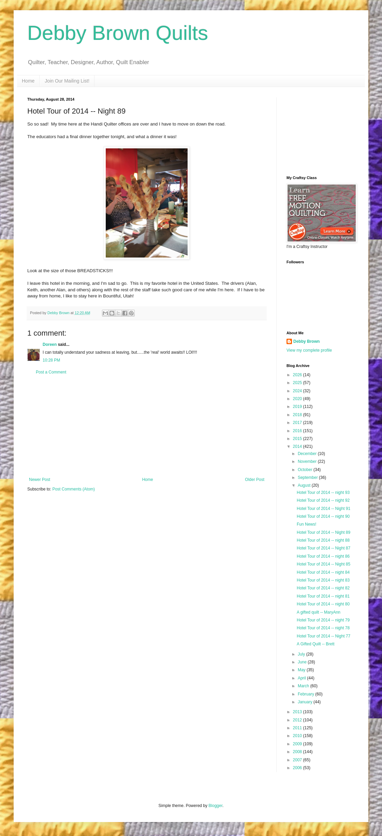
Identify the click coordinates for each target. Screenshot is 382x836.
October (305, 469)
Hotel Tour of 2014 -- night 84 (323, 572)
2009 (298, 744)
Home (28, 81)
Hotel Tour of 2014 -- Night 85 (323, 564)
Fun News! (306, 524)
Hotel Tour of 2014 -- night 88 (323, 540)
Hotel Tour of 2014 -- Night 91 (323, 508)
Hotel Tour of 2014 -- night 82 (323, 588)
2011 (298, 727)
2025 (298, 382)
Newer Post (39, 479)
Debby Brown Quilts (117, 32)
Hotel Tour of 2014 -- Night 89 (323, 532)
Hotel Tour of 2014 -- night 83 (323, 580)
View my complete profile (309, 350)
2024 (298, 390)
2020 (298, 398)
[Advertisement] (147, 426)
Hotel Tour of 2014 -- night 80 (323, 604)
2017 (298, 422)
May (302, 670)
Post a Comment (51, 372)
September (308, 477)
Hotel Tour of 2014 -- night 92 (323, 500)
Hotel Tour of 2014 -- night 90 (323, 516)
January (305, 702)
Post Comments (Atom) (73, 489)
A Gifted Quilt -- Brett (316, 644)
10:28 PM (51, 360)
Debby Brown (306, 341)
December (308, 453)
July (302, 654)
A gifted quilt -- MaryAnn (318, 612)
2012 (298, 720)
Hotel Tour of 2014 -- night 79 (323, 620)
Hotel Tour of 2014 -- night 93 (323, 492)
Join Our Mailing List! (67, 81)
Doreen (50, 344)
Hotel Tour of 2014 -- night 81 (323, 596)
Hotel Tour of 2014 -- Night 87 (323, 548)
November (308, 461)
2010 (298, 735)
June (303, 662)
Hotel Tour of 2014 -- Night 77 (323, 636)
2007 (298, 760)
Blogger (215, 805)
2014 (298, 446)
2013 (298, 711)
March (304, 686)
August (305, 485)
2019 (298, 406)
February (306, 694)
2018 (298, 414)
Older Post (254, 479)
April (302, 678)
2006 (298, 767)
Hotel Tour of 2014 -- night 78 (323, 628)
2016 (298, 430)
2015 (298, 438)
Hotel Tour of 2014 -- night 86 (323, 556)
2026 (298, 374)
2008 (298, 751)
